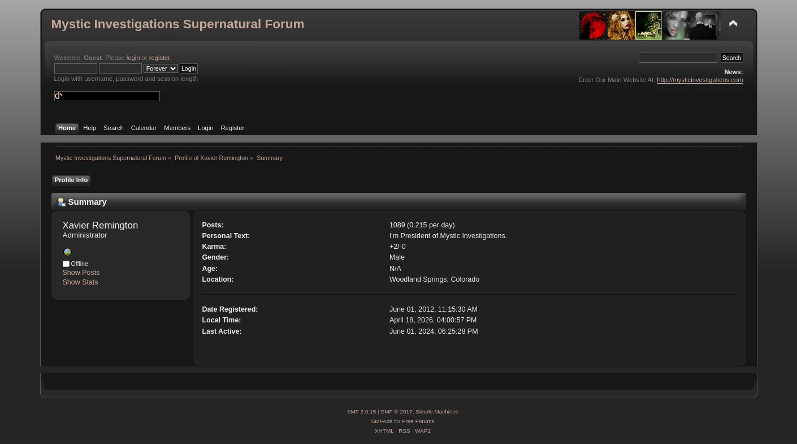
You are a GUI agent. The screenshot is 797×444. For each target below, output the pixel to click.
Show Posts (81, 273)
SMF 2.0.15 (361, 411)
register (159, 57)
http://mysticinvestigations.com (700, 79)
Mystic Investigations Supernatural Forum (178, 24)
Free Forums (418, 421)
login (133, 57)
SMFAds (382, 421)
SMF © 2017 (397, 411)
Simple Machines (436, 411)
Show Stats (80, 282)
